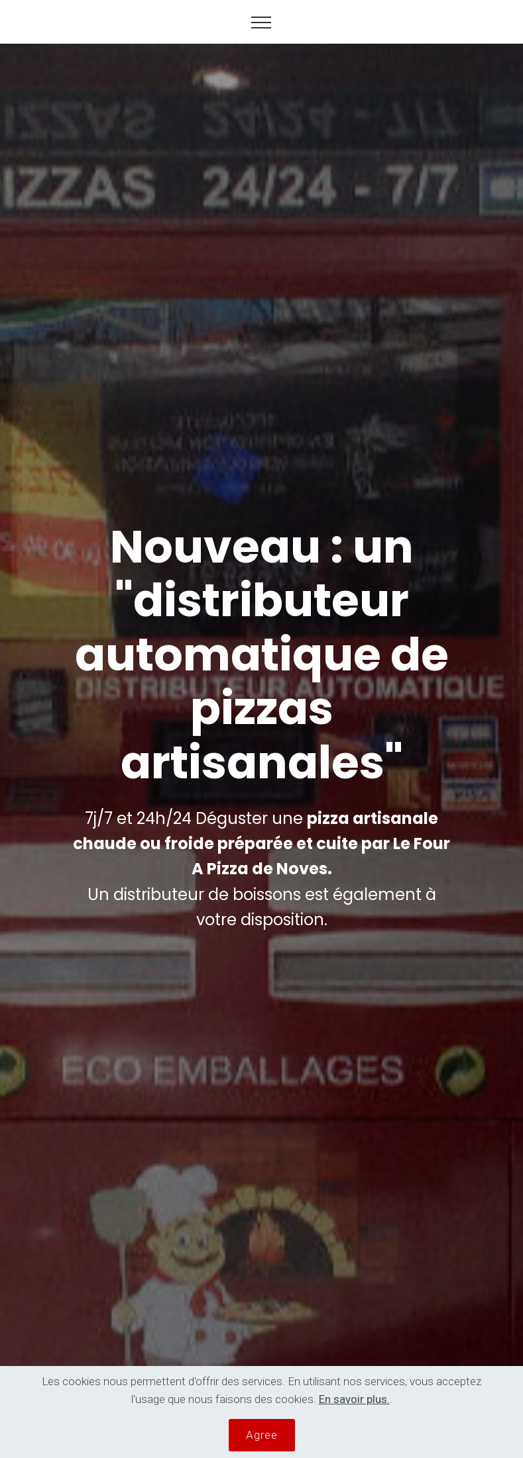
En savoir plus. (354, 1399)
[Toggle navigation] (261, 22)
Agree (262, 1434)
